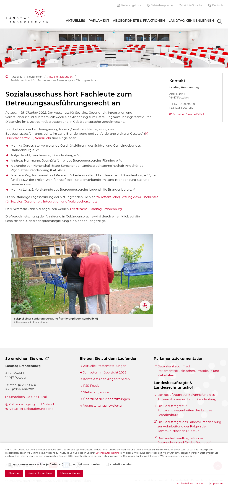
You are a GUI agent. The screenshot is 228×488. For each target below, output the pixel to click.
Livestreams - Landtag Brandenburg (96, 209)
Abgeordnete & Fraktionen (139, 21)
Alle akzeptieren (70, 473)
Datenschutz (201, 483)
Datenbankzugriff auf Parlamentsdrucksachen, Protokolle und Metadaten (188, 371)
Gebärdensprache (160, 5)
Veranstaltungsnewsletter (103, 405)
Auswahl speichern (40, 473)
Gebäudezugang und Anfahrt (31, 404)
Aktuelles (75, 21)
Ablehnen (14, 473)
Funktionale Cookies (85, 464)
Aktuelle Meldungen (60, 76)
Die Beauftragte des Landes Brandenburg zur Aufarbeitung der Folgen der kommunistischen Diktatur (189, 426)
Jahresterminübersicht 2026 (104, 372)
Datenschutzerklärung (107, 452)
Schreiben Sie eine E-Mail (188, 114)
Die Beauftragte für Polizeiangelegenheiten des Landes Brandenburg (184, 410)
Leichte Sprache (190, 5)
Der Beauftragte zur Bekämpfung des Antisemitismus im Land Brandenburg (186, 397)
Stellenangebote (129, 5)
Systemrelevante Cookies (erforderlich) (36, 464)
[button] (215, 5)
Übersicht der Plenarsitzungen (106, 399)
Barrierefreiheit (185, 483)
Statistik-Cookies (119, 464)
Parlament (99, 21)
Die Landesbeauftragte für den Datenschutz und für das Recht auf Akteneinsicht (183, 442)
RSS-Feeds (91, 385)
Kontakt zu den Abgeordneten (106, 379)
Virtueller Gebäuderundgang (31, 409)
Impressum (216, 483)
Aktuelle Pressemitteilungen (104, 366)
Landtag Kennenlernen (191, 21)
